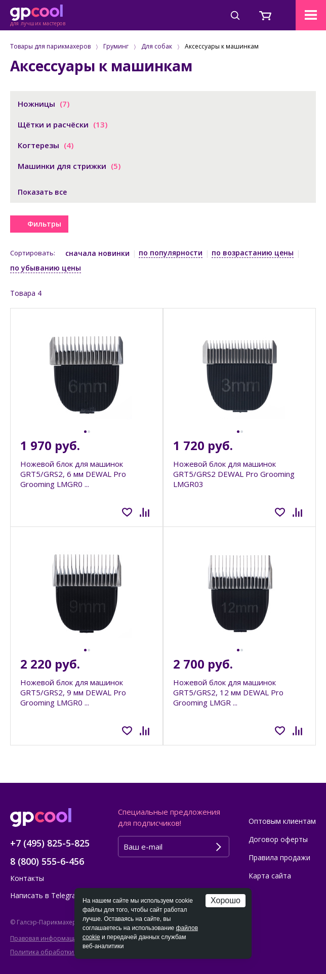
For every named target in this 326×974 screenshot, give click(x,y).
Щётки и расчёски (62, 124)
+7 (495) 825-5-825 (50, 843)
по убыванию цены (45, 268)
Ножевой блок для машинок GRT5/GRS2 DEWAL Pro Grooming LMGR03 (234, 474)
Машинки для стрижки (69, 166)
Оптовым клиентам (282, 821)
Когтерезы (45, 145)
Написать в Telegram (46, 895)
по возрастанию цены (253, 252)
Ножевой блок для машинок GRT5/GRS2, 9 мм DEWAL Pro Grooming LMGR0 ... (73, 692)
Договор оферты (278, 839)
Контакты (27, 878)
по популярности (170, 252)
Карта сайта (270, 875)
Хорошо (225, 900)
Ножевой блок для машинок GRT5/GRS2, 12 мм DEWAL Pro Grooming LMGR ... (228, 692)
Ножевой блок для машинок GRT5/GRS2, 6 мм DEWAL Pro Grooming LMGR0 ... (73, 474)
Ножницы (43, 104)
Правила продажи (279, 857)
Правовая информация (45, 938)
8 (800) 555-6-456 (47, 861)
